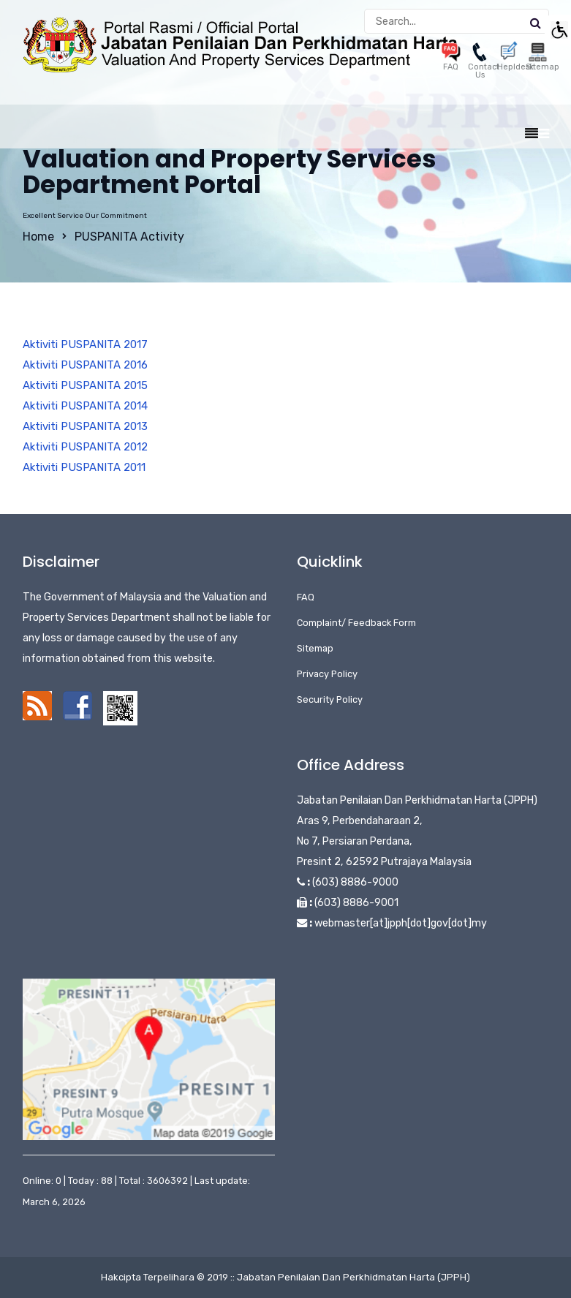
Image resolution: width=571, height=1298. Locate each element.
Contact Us (483, 63)
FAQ (305, 597)
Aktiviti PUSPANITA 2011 (84, 467)
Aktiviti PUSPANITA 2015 (85, 385)
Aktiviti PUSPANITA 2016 (85, 364)
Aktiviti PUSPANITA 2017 (85, 344)
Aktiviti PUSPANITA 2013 (85, 426)
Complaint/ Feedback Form (356, 622)
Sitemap (315, 648)
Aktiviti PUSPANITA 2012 (85, 446)
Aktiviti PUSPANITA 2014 (85, 405)
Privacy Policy (327, 673)
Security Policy (330, 699)
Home (38, 237)
